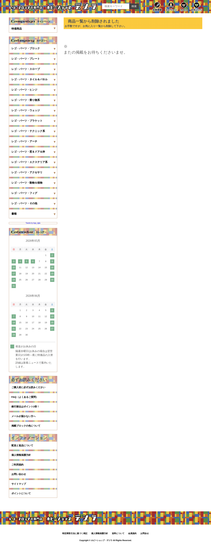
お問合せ (144, 541)
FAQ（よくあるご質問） (25, 398)
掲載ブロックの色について (26, 429)
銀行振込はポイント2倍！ (26, 408)
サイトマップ (19, 490)
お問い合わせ (19, 480)
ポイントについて (21, 501)
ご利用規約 (17, 470)
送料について (118, 541)
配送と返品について (23, 449)
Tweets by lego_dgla (33, 223)
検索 (134, 6)
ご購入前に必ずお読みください (29, 387)
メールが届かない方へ (24, 418)
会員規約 (132, 541)
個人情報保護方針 (21, 459)
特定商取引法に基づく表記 (74, 541)
